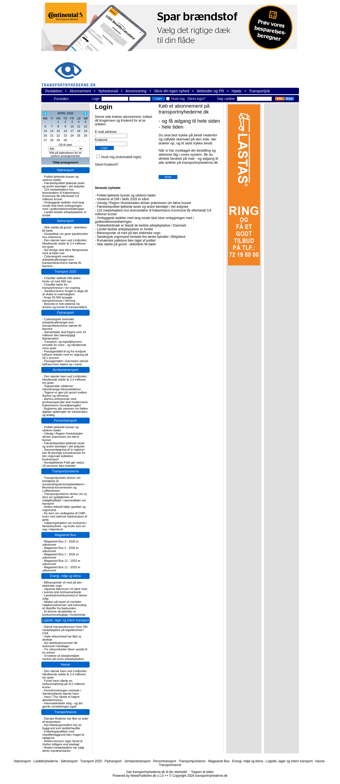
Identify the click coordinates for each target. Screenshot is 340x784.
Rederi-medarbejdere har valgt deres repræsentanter (63, 749)
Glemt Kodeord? (106, 164)
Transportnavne (65, 712)
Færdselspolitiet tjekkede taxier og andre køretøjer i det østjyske (63, 184)
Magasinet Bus (65, 535)
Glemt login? (196, 99)
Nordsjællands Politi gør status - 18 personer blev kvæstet (64, 464)
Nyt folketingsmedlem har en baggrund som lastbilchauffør (62, 726)
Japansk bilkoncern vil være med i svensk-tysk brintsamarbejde (64, 590)
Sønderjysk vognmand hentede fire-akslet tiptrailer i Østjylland (141, 237)
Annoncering (136, 91)
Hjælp (237, 91)
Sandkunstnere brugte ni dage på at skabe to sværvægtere (65, 292)
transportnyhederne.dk (70, 71)
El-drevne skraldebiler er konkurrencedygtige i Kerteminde (64, 613)
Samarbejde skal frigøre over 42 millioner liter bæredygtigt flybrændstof (64, 335)
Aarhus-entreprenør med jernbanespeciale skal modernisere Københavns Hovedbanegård (65, 402)
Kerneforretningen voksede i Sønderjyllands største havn (61, 692)
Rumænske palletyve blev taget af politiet (126, 240)
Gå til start (65, 144)
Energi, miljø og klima (65, 576)
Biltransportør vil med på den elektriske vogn (128, 233)
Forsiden (61, 99)
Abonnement (80, 91)
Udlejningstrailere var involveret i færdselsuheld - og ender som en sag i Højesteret (64, 526)
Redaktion (53, 91)
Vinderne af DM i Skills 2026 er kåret (123, 199)
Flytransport (65, 313)
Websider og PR (210, 91)
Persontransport (65, 420)
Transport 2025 (65, 272)
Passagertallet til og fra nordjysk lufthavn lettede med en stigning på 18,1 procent (65, 354)
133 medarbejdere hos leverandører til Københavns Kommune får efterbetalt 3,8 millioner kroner (60, 194)
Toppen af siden (202, 772)
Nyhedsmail (108, 91)
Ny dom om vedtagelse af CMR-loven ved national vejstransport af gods (64, 516)
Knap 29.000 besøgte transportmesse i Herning (58, 299)
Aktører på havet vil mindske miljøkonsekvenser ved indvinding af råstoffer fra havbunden (64, 605)
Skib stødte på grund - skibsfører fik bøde (126, 244)
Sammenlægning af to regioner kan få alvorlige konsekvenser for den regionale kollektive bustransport (64, 454)
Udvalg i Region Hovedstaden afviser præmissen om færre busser (62, 437)
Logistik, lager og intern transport (65, 620)
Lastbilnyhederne (46, 761)
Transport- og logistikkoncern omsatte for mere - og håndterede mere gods (64, 345)
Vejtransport (65, 170)
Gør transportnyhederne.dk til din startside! (156, 772)
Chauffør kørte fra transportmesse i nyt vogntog (61, 286)
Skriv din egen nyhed (171, 91)
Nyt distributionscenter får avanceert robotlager (60, 644)
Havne (65, 664)
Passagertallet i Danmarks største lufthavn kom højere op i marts (65, 362)
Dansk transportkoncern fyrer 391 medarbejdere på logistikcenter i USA (65, 630)
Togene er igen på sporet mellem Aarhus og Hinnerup (64, 394)
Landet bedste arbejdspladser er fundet (125, 229)
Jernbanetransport (65, 370)
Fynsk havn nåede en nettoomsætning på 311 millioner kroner (63, 684)
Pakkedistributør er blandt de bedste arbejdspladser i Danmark (141, 225)
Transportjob (259, 91)
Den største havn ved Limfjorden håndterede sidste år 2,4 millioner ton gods (64, 243)
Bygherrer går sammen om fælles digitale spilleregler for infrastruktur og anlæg (65, 412)
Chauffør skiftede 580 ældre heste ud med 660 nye (61, 279)
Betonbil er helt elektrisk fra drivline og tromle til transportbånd (64, 305)
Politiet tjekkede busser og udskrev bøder (60, 178)
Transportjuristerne (65, 471)
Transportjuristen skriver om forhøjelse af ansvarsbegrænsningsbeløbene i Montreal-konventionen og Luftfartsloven (63, 484)
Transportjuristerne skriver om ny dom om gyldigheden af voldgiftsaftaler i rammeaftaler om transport (64, 498)
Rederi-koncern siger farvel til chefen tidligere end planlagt (62, 742)
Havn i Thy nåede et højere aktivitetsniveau (61, 698)
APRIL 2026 (65, 113)
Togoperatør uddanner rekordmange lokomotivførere (61, 387)
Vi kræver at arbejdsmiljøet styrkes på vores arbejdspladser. (63, 657)
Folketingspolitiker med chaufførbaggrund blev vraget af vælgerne (63, 734)
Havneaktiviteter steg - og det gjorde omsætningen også (62, 705)
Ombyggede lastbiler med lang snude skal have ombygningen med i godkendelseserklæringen (63, 205)
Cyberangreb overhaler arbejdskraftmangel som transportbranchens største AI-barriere (62, 261)
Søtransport (65, 221)
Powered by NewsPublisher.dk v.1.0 (138, 776)
